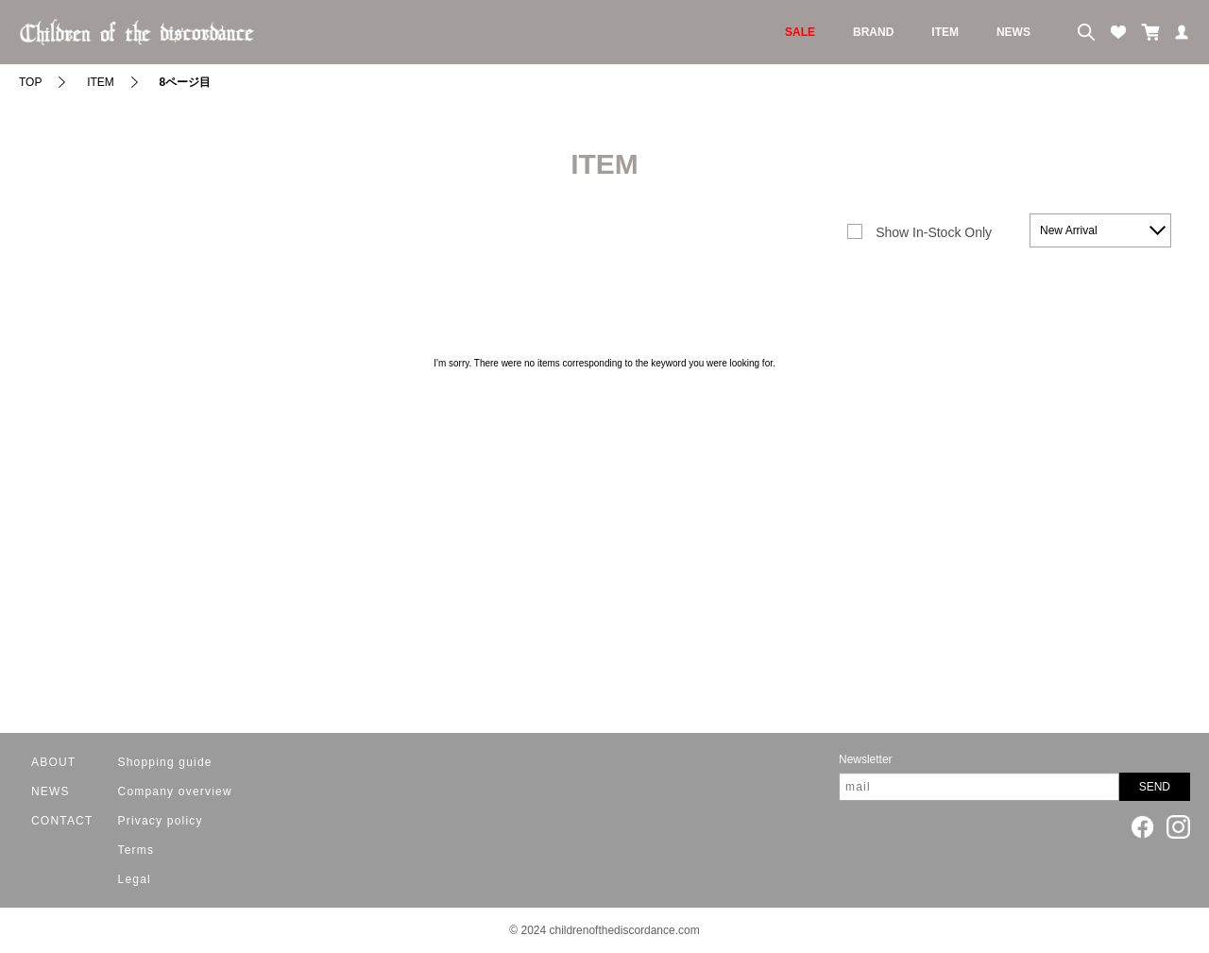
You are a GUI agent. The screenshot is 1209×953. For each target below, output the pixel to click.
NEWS (1013, 32)
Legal (134, 879)
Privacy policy (160, 820)
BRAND (873, 32)
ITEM (945, 32)
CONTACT (62, 820)
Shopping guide (165, 762)
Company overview (175, 791)
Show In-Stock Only (934, 232)
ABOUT (53, 762)
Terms (136, 850)
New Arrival (1069, 230)
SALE (800, 32)
